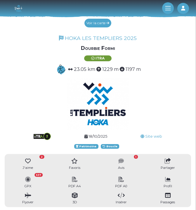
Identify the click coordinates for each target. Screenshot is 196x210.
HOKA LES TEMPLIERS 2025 (98, 38)
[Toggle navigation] (168, 8)
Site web (151, 136)
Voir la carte (97, 23)
